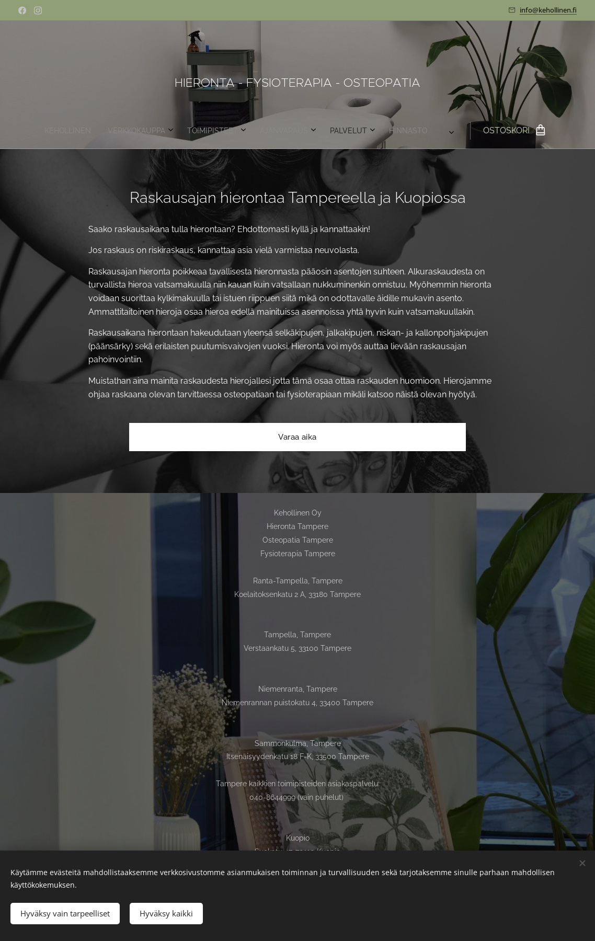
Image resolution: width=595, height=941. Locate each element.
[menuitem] (174, 131)
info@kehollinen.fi (548, 10)
